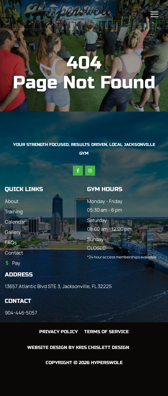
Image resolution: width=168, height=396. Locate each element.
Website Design (47, 347)
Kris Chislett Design (102, 347)
